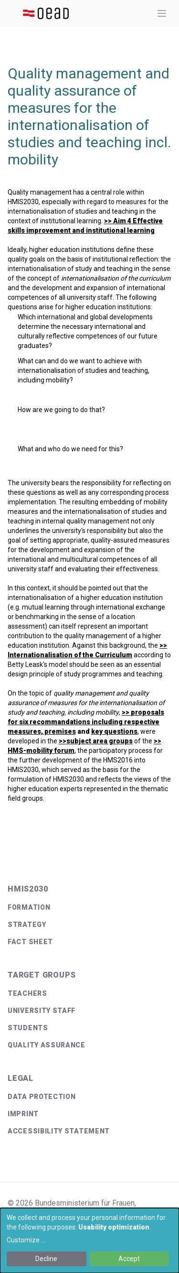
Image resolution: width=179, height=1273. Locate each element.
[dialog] (89, 1240)
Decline (46, 1258)
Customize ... (26, 1240)
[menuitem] (89, 907)
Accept (129, 1258)
